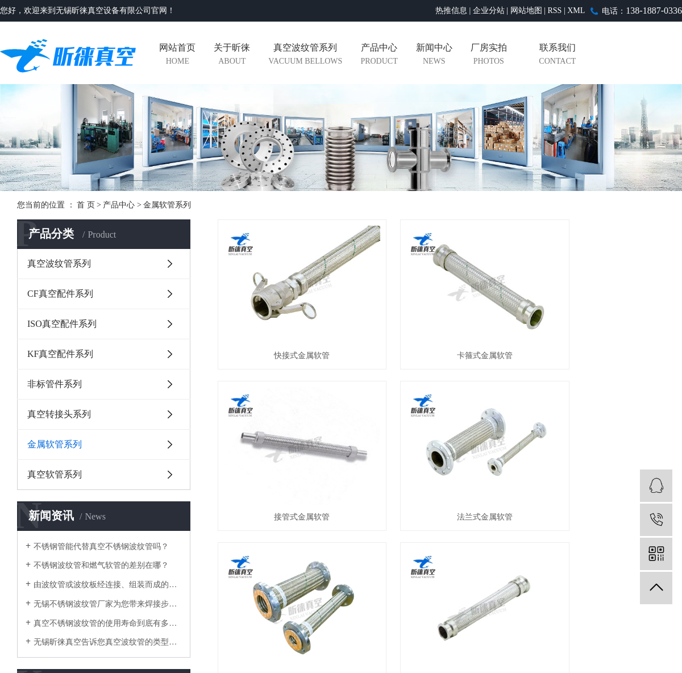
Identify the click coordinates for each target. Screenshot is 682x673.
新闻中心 (434, 55)
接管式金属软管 (595, 333)
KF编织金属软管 (595, 473)
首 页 (86, 205)
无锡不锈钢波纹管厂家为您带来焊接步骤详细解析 (108, 604)
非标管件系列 (54, 384)
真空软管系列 (54, 474)
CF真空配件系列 (60, 293)
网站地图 (526, 10)
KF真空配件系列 (60, 354)
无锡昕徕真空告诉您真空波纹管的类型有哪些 (108, 642)
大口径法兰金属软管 (441, 473)
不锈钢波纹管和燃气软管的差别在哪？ (101, 565)
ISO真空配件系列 (62, 324)
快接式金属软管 (287, 333)
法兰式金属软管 (287, 473)
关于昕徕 (232, 55)
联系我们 (557, 55)
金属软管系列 (167, 205)
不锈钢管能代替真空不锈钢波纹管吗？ (101, 546)
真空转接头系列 (59, 414)
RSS (554, 10)
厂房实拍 (489, 55)
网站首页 (177, 55)
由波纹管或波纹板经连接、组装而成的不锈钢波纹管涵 (108, 584)
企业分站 (489, 10)
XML (576, 10)
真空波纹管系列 (305, 55)
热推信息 (451, 10)
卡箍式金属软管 (441, 333)
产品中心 (378, 55)
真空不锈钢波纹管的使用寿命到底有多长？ (108, 623)
